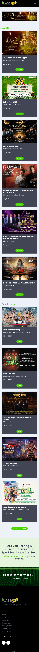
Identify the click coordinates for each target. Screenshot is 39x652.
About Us (5, 620)
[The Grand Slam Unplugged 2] (10, 18)
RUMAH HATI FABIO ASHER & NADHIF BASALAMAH (18, 191)
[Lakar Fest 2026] (14, 18)
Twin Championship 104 (13, 330)
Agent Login (6, 631)
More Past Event (19, 528)
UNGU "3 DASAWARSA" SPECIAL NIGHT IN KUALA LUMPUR (19, 238)
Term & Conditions (9, 628)
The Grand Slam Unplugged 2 (16, 58)
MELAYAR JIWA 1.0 (10, 146)
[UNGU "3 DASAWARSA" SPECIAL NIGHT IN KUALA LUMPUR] (24, 18)
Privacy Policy (7, 626)
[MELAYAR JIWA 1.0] (17, 18)
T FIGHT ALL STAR (10, 463)
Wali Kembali (9, 373)
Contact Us (6, 623)
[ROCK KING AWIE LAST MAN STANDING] (28, 18)
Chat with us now (13, 556)
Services (5, 617)
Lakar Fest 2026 (10, 102)
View (19, 341)
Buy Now (19, 69)
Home (4, 615)
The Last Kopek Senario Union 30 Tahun (17, 418)
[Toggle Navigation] (35, 3)
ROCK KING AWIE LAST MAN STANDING (19, 283)
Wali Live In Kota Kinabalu (14, 507)
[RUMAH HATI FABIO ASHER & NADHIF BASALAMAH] (21, 18)
